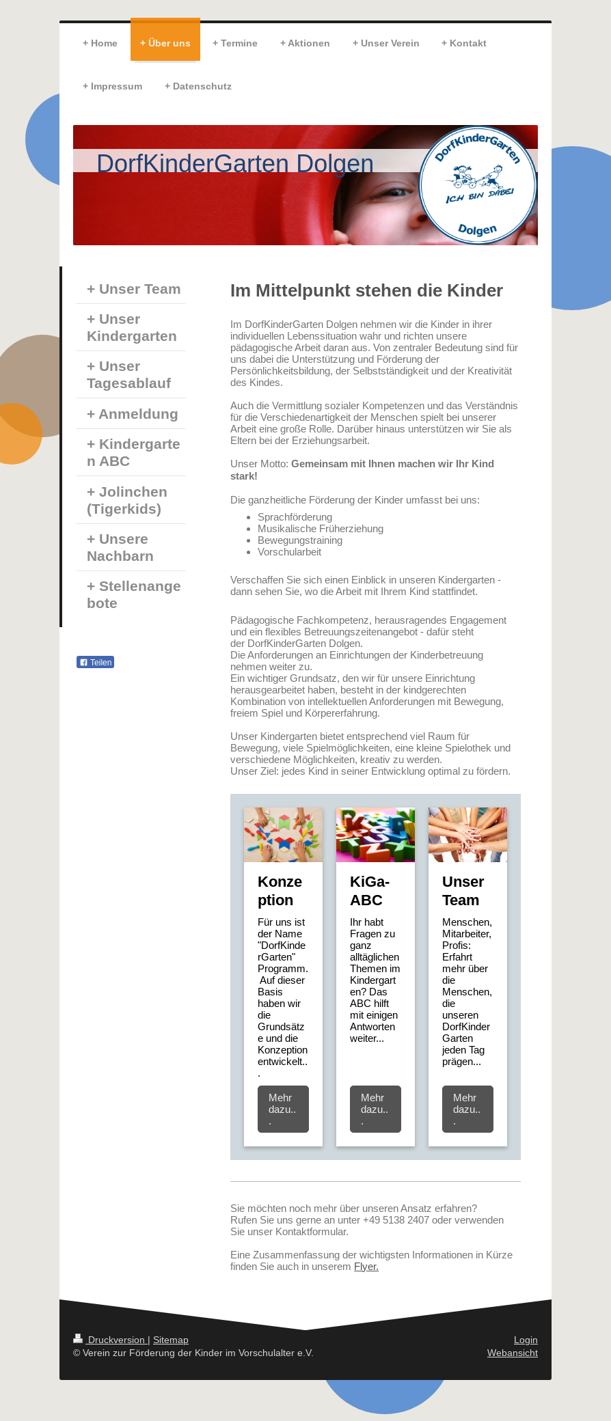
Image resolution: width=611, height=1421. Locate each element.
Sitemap (171, 1339)
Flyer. (366, 1266)
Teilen (95, 662)
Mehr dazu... (282, 1109)
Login (526, 1339)
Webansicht (512, 1352)
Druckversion (110, 1339)
